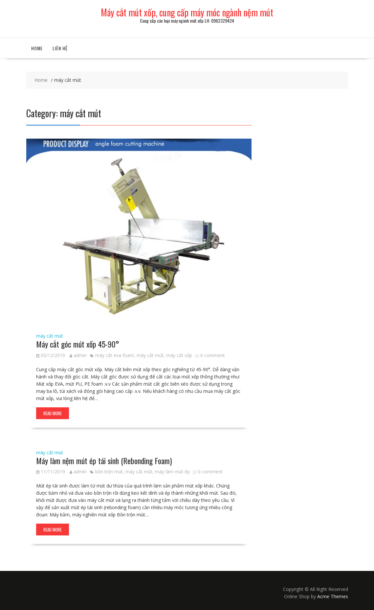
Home (37, 48)
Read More (52, 413)
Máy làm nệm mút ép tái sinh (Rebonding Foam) (104, 460)
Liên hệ (60, 48)
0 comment (212, 355)
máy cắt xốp (179, 355)
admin (78, 355)
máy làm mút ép (172, 471)
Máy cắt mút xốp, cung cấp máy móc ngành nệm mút (187, 12)
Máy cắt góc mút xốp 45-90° (77, 344)
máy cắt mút (49, 336)
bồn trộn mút (109, 471)
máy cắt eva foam (114, 355)
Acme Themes (332, 596)
